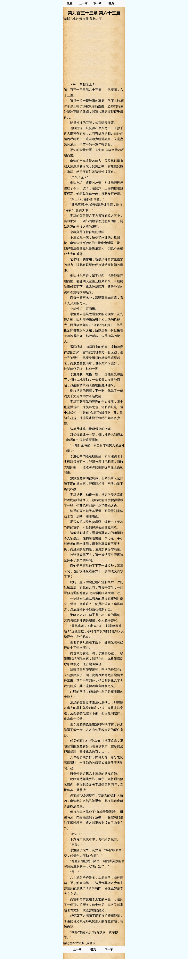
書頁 (111, 3)
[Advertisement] (94, 51)
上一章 (83, 3)
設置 (69, 3)
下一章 (97, 3)
